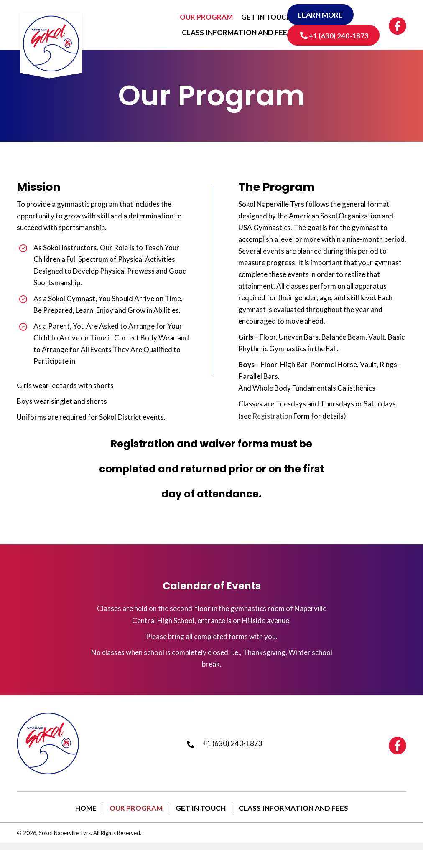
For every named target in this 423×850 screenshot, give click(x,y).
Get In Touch (201, 814)
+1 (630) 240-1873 (232, 746)
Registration (272, 415)
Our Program (136, 814)
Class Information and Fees (293, 814)
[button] (322, 14)
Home (86, 814)
